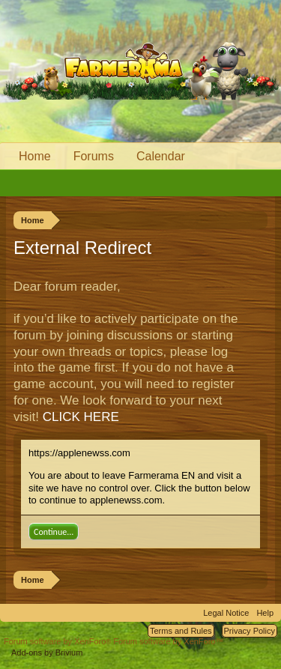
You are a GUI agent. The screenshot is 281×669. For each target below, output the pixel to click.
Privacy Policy (249, 630)
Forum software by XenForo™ (168, 641)
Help (265, 612)
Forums (93, 156)
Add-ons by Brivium (46, 652)
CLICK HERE (81, 417)
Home (35, 156)
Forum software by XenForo (58, 641)
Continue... (53, 532)
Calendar (160, 156)
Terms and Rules (181, 630)
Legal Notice (226, 612)
